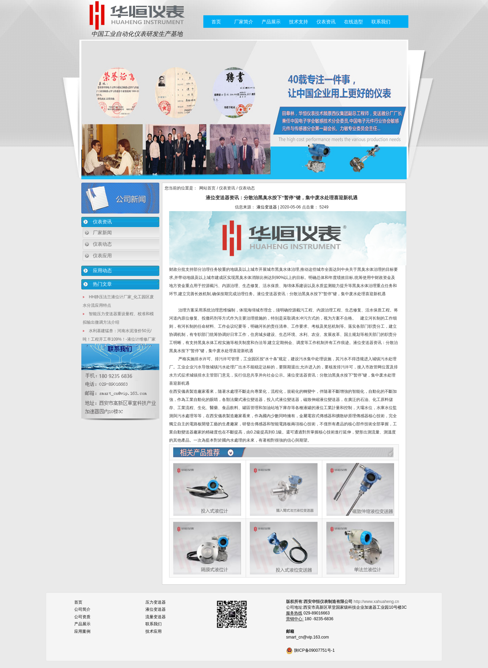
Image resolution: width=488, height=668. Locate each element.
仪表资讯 (326, 21)
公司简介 (82, 609)
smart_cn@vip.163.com (307, 637)
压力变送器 (155, 602)
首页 (216, 21)
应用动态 (102, 270)
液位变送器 (267, 207)
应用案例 (82, 631)
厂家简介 (243, 21)
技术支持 (298, 21)
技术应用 (153, 631)
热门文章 (102, 284)
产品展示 (271, 21)
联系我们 (380, 21)
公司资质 (82, 616)
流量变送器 (155, 616)
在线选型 (353, 21)
